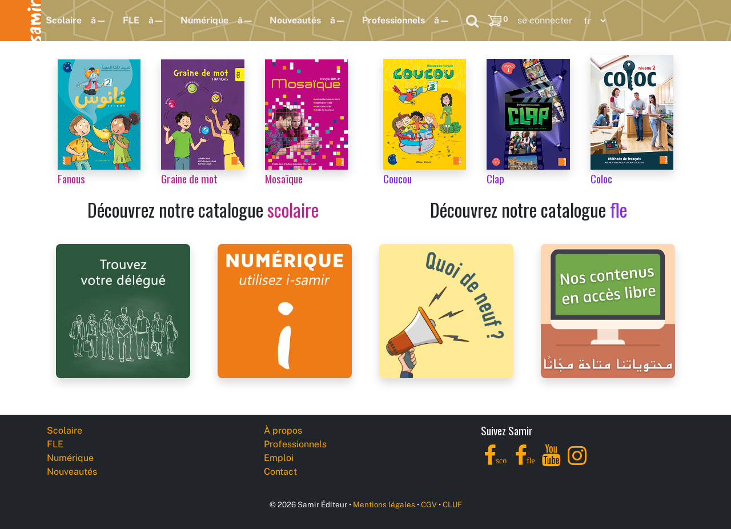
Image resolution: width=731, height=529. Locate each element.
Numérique (204, 20)
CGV (429, 504)
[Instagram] (577, 461)
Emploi (279, 457)
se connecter (544, 20)
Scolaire (64, 20)
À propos (283, 430)
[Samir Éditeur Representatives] (123, 309)
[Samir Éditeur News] (446, 309)
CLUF (452, 504)
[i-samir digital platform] (285, 309)
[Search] (472, 20)
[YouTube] (551, 461)
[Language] (592, 21)
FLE (131, 20)
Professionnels (393, 20)
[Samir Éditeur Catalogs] (608, 309)
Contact (280, 471)
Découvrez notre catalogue (203, 209)
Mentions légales (384, 504)
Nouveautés (295, 20)
